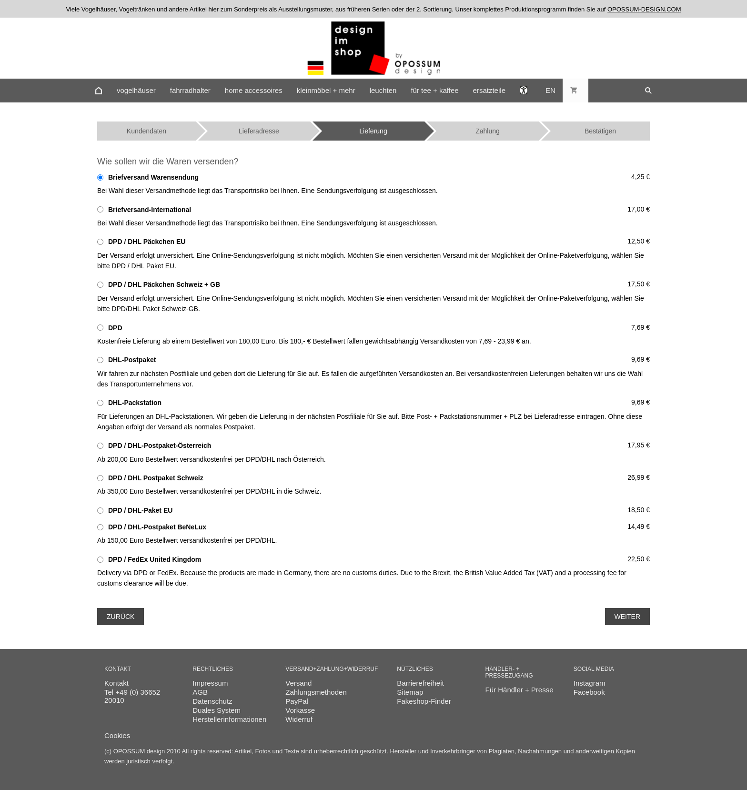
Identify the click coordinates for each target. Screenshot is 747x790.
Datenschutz (212, 701)
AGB (200, 692)
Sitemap (410, 692)
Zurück (120, 616)
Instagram (590, 683)
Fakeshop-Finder (424, 701)
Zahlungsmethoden (315, 692)
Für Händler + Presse (519, 690)
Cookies (117, 735)
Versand (298, 683)
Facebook (589, 692)
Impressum (210, 683)
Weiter (627, 616)
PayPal (296, 701)
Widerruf (299, 719)
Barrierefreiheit (420, 683)
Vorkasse (300, 710)
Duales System (216, 710)
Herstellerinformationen (229, 719)
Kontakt (116, 683)
